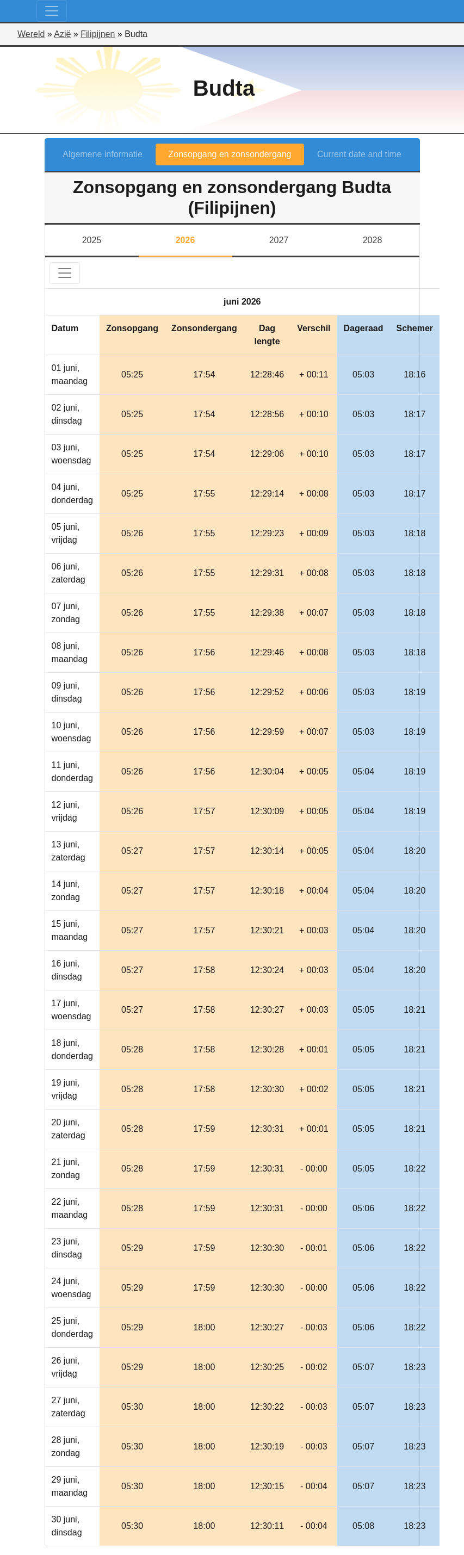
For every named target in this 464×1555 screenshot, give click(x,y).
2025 (92, 240)
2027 (279, 240)
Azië (62, 34)
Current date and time (359, 154)
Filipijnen (98, 34)
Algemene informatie (103, 154)
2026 (185, 240)
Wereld (31, 34)
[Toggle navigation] (51, 11)
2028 (372, 240)
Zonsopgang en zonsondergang (230, 154)
